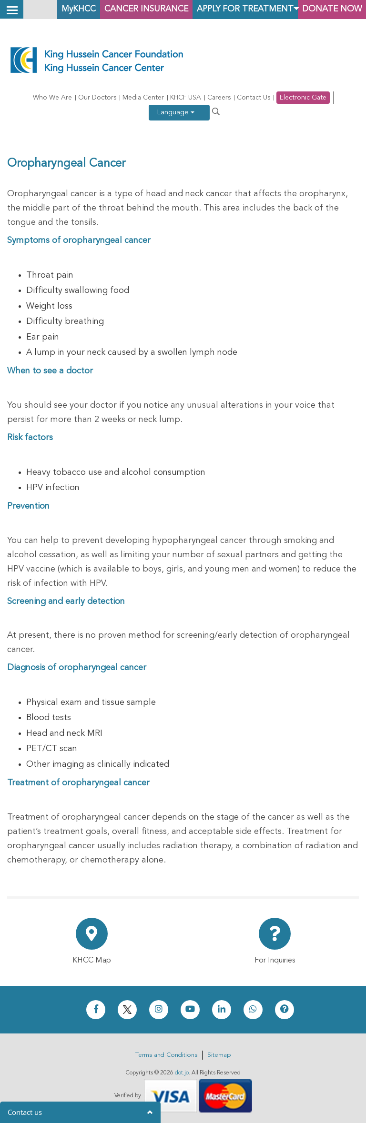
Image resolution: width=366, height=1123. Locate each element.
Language (175, 112)
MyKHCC (64, 9)
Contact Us (253, 97)
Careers (219, 97)
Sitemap (219, 1055)
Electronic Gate (303, 97)
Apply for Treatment (239, 9)
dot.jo (182, 1073)
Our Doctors (97, 97)
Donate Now (330, 9)
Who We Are (52, 97)
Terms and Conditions (166, 1055)
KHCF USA (185, 97)
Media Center (143, 97)
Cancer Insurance (136, 9)
